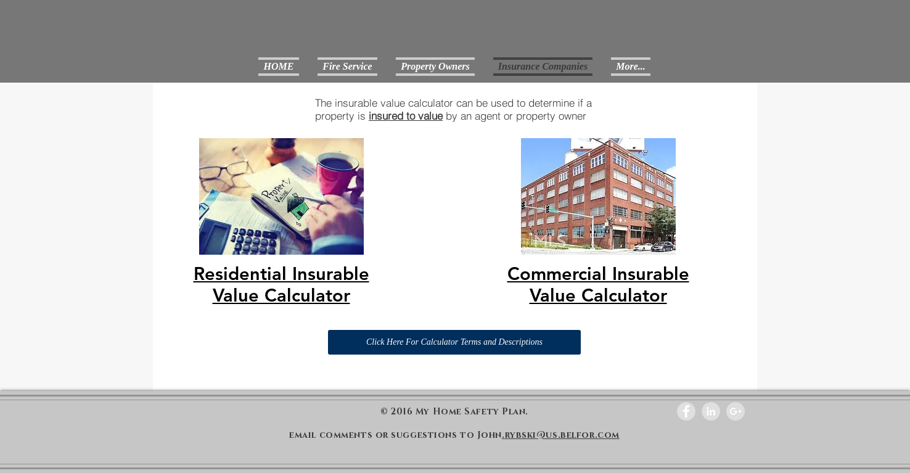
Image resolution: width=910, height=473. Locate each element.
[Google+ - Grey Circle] (735, 411)
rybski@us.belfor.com (562, 435)
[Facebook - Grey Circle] (686, 411)
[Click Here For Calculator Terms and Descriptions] (454, 342)
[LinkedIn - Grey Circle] (711, 411)
